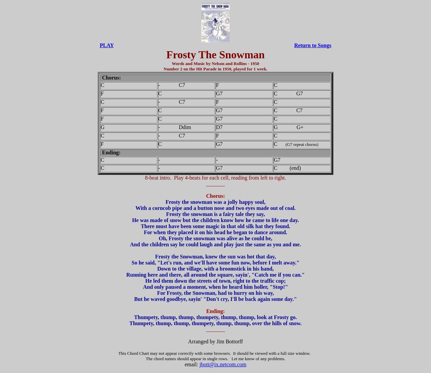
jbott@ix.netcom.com (222, 364)
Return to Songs (312, 45)
